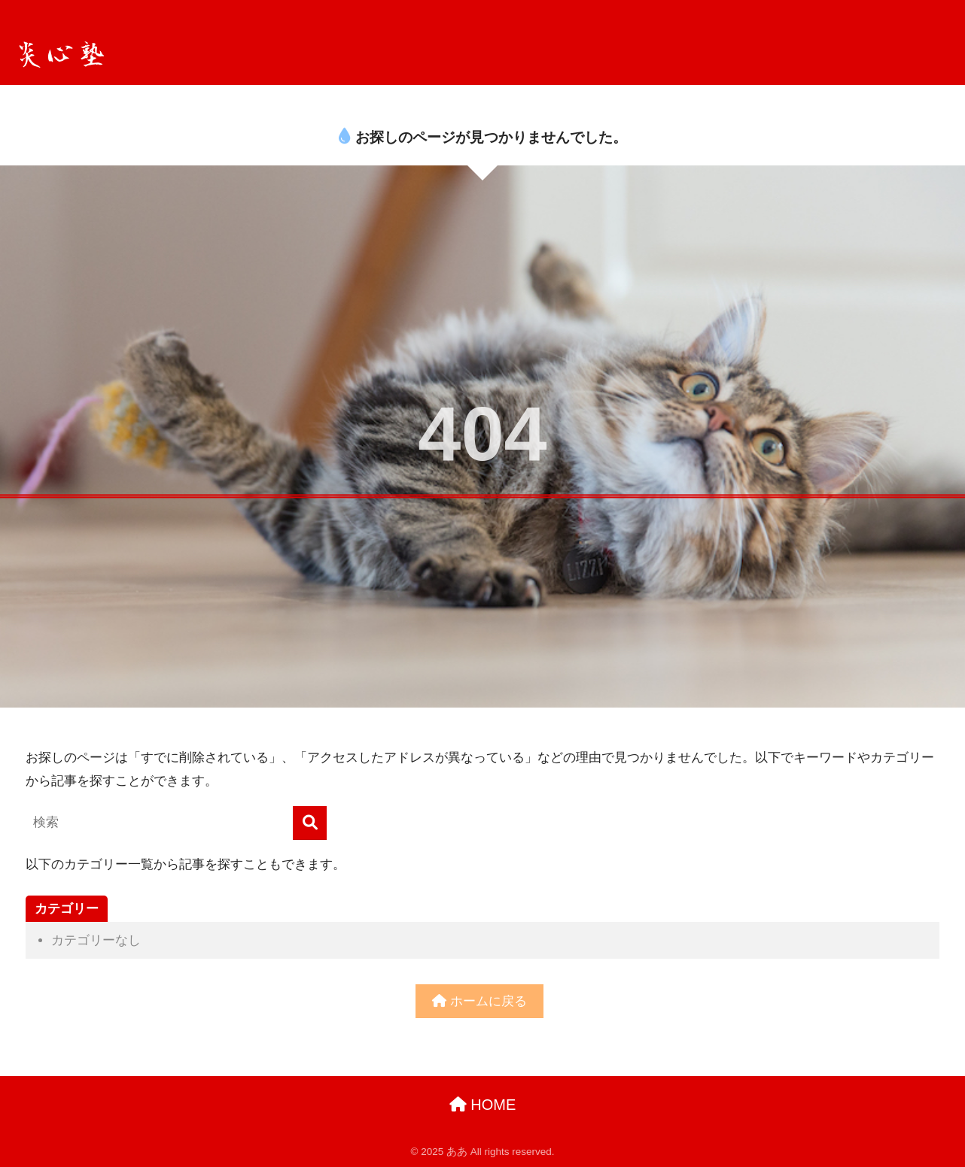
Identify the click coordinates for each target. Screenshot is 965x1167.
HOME (482, 1104)
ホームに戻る (479, 1001)
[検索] (310, 823)
